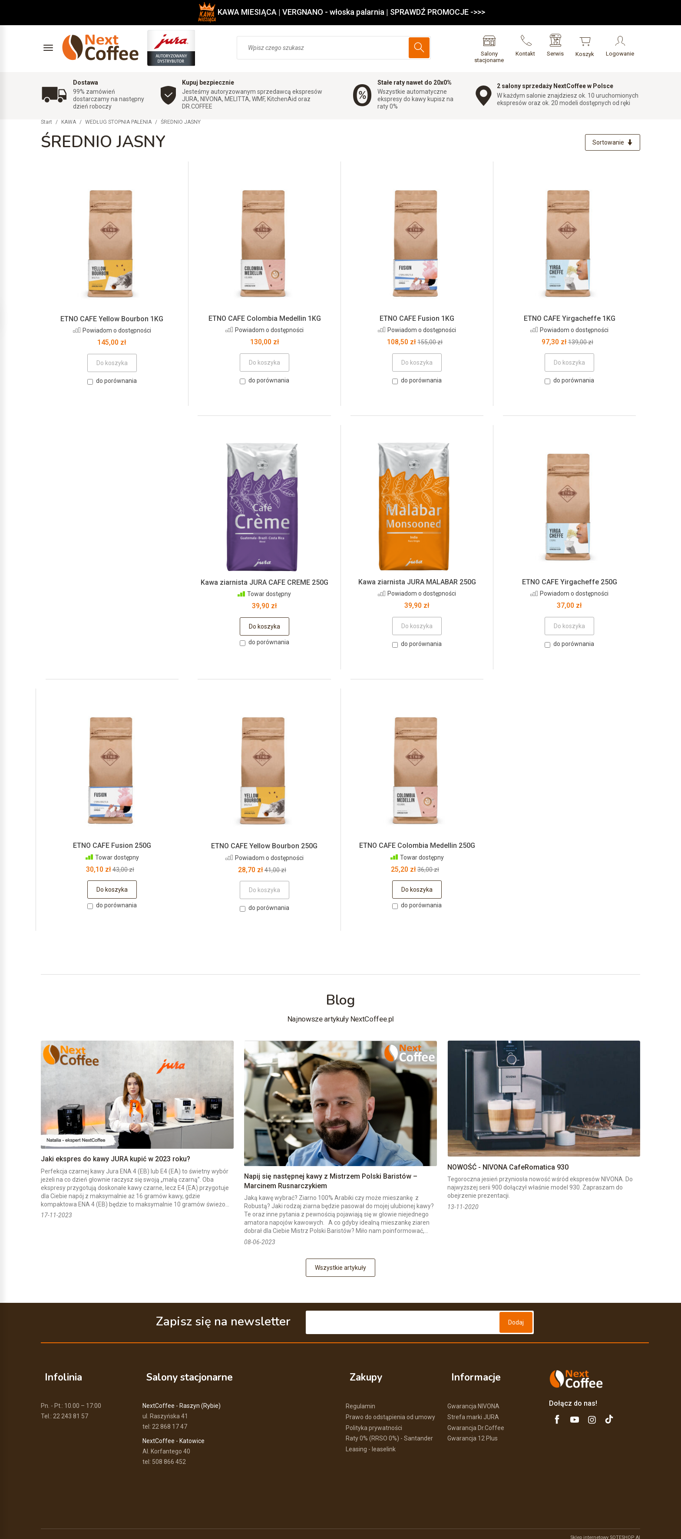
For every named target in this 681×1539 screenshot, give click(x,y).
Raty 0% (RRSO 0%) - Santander (389, 1430)
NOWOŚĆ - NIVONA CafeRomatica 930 (508, 1169)
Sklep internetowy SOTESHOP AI (605, 1530)
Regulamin (360, 1398)
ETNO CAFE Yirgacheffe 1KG (569, 320)
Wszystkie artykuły (340, 1269)
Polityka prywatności (374, 1420)
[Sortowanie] (610, 143)
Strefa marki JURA (473, 1409)
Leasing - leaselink (371, 1441)
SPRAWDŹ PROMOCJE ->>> (437, 11)
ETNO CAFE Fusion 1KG (417, 320)
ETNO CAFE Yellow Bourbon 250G (264, 848)
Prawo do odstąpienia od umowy (390, 1409)
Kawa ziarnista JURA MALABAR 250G (417, 584)
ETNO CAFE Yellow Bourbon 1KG (111, 320)
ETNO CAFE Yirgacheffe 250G (569, 584)
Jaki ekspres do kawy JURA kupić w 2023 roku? (115, 1161)
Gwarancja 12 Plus (472, 1430)
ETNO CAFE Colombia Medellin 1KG (264, 320)
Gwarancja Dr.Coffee (475, 1420)
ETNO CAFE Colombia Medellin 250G (417, 848)
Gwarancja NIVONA (473, 1398)
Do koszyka (264, 628)
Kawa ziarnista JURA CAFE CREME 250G (264, 584)
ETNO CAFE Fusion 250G (112, 848)
